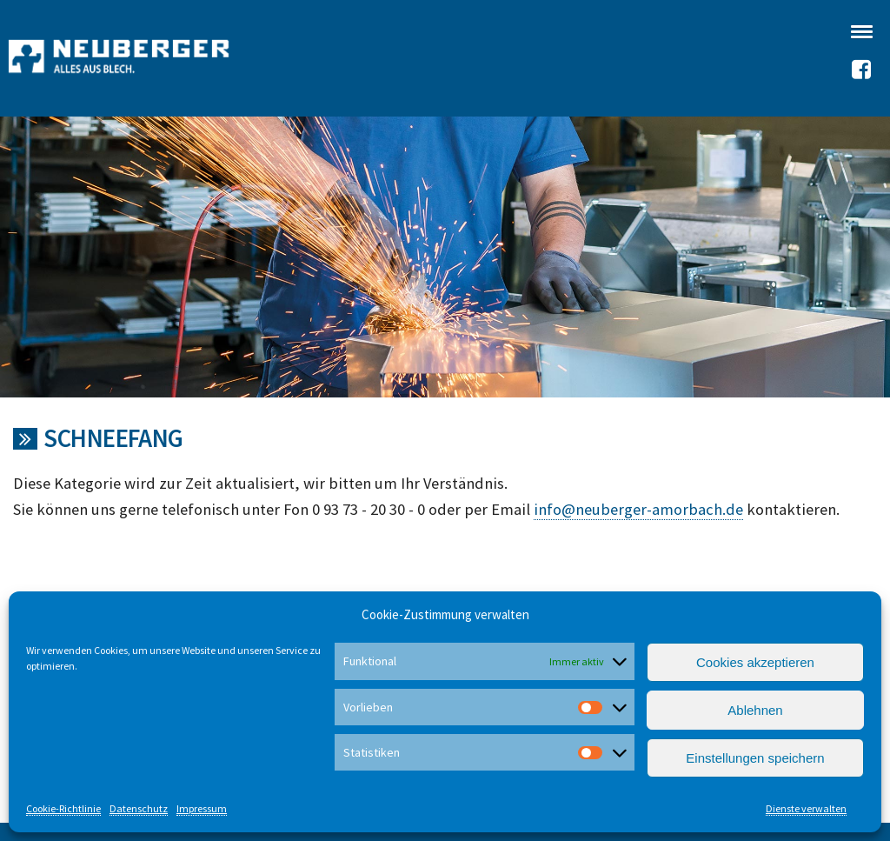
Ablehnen (754, 710)
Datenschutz (139, 808)
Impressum (201, 808)
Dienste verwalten (806, 808)
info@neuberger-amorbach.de (638, 509)
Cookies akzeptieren (755, 662)
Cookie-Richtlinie (63, 808)
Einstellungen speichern (755, 758)
